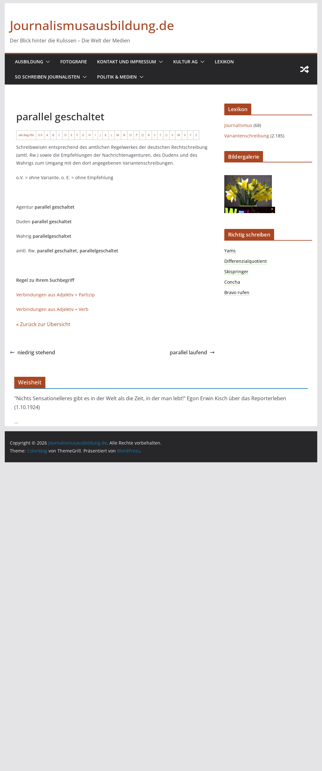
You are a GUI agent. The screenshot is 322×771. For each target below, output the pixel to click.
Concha (232, 282)
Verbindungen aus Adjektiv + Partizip (55, 295)
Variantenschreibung (246, 136)
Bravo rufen (236, 292)
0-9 (40, 135)
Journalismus (238, 125)
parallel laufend (192, 352)
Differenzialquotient (245, 261)
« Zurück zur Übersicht (43, 324)
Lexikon (224, 62)
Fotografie (73, 62)
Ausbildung (29, 62)
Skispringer (236, 272)
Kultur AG (185, 62)
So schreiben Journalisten (47, 77)
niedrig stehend (32, 352)
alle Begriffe (26, 135)
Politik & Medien (117, 77)
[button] (46, 61)
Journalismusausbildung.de (92, 25)
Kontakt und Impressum (126, 62)
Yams (230, 251)
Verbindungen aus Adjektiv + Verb (52, 309)
